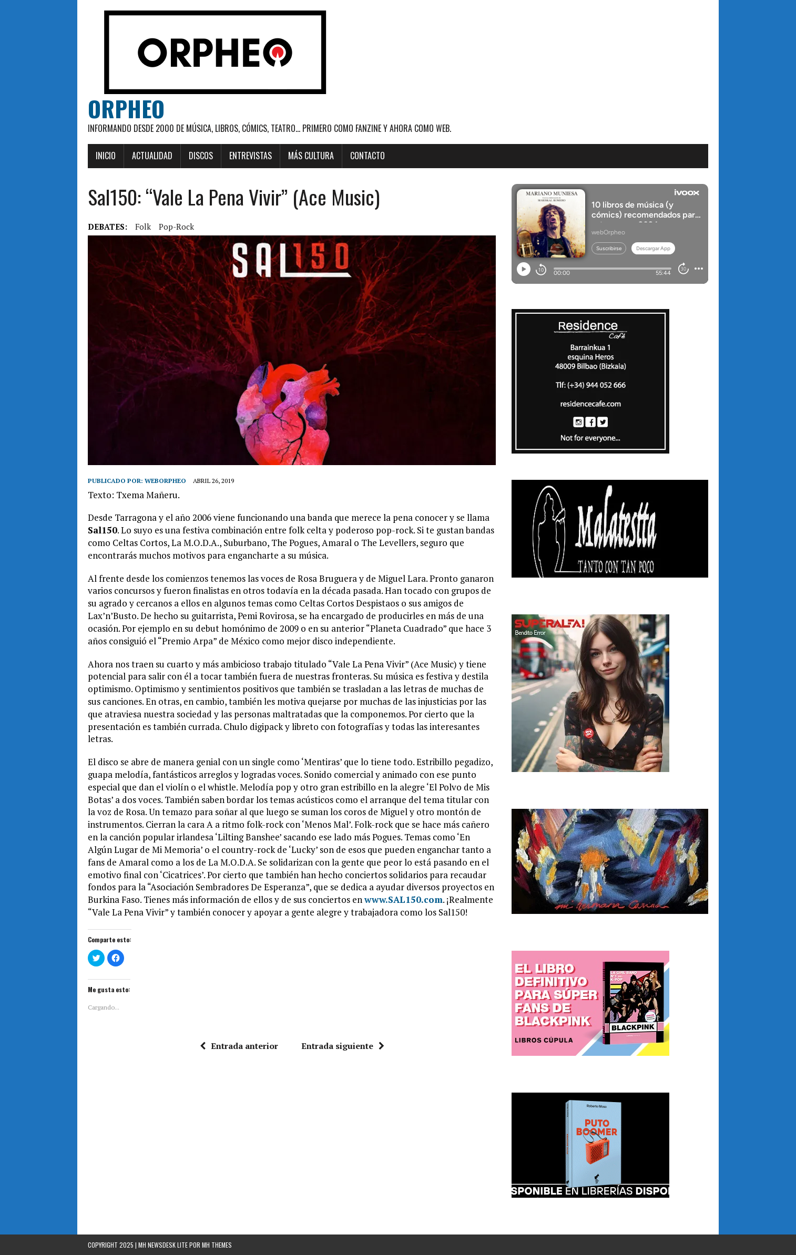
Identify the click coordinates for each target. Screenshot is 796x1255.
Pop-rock (176, 226)
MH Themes (217, 1244)
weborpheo (165, 481)
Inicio (106, 155)
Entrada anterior (239, 1046)
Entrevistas (250, 155)
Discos (201, 155)
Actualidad (152, 155)
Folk (143, 226)
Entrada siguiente (342, 1046)
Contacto (367, 155)
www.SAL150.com (403, 899)
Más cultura (311, 155)
